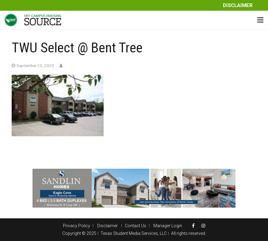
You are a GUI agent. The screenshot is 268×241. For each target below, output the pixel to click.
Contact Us (135, 225)
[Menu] (260, 20)
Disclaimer (238, 5)
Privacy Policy (76, 225)
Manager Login (167, 225)
